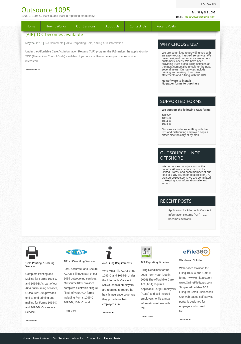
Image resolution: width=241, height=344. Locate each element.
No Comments (54, 43)
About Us (112, 26)
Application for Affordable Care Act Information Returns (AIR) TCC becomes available (189, 215)
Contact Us (138, 26)
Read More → (33, 69)
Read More (31, 320)
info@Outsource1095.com (199, 16)
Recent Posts (166, 26)
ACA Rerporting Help (79, 43)
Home (31, 26)
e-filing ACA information (108, 43)
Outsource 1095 (45, 9)
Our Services (85, 26)
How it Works (56, 26)
